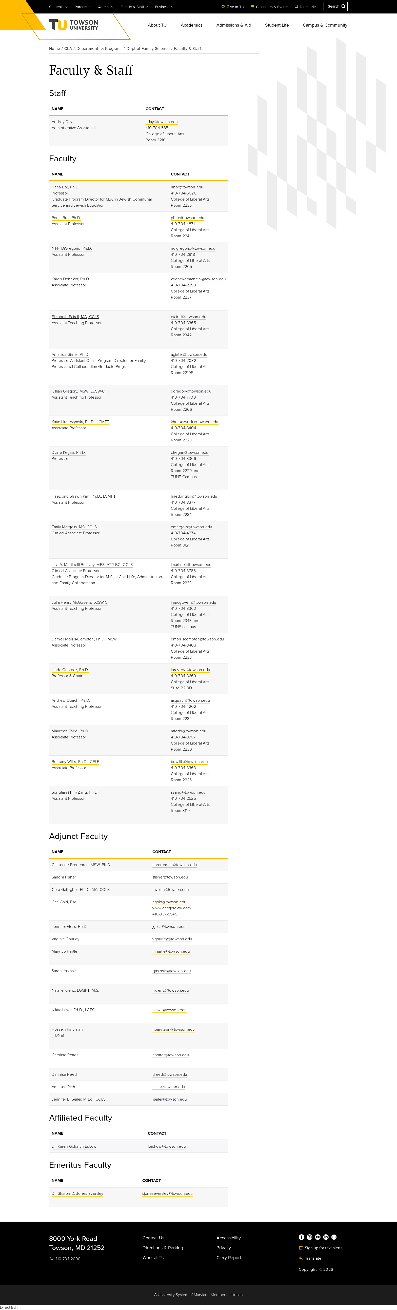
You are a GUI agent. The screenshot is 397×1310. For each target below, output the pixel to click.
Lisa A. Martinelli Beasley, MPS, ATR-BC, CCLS (92, 564)
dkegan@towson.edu (190, 452)
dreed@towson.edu (169, 1074)
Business (164, 7)
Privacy (223, 1247)
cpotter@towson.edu (170, 1055)
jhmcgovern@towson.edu (193, 602)
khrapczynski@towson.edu (195, 421)
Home (54, 48)
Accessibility (228, 1238)
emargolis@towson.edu (191, 527)
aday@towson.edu (162, 121)
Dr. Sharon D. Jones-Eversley (77, 1193)
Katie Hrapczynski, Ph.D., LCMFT (80, 421)
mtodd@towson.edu (189, 731)
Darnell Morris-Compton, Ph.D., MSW (84, 639)
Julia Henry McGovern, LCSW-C (80, 602)
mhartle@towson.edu (171, 951)
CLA (68, 48)
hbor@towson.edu (187, 187)
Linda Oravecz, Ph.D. (70, 669)
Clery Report (228, 1257)
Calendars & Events (269, 7)
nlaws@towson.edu (169, 1009)
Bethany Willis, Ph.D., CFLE (75, 761)
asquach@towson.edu (190, 700)
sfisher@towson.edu (170, 877)
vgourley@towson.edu (172, 939)
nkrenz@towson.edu (170, 990)
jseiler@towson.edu (169, 1099)
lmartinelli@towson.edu (191, 564)
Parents (83, 7)
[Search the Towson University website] (336, 6)
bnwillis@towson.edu (189, 761)
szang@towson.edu (188, 792)
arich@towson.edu (168, 1086)
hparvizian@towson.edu (173, 1029)
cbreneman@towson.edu (174, 864)
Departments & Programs (99, 48)
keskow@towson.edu (167, 1146)
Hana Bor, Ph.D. (66, 187)
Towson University (87, 26)
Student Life (277, 25)
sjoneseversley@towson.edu (167, 1193)
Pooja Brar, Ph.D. (66, 217)
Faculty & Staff (135, 7)
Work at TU (154, 1257)
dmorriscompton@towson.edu (197, 639)
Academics (192, 25)
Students (58, 7)
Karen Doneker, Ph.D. (71, 279)
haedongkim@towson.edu (194, 496)
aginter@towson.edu (189, 354)
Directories (305, 7)
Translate (310, 1258)
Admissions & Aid (233, 25)
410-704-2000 (65, 1258)
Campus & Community (325, 25)
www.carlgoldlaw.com (171, 908)
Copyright (308, 1269)
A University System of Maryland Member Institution (198, 1294)
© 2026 (326, 1269)
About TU (157, 25)
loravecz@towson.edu (190, 669)
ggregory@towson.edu (191, 391)
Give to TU (232, 7)
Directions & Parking (163, 1247)
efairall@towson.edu (188, 316)
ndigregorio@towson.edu (193, 248)
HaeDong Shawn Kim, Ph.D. (76, 496)
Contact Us (153, 1238)
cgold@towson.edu (169, 902)
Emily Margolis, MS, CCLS (74, 527)
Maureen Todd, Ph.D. (70, 731)
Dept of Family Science (148, 48)
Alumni (106, 7)
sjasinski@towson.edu (171, 970)
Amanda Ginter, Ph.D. (70, 354)
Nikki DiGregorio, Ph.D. (72, 248)
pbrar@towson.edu (188, 217)
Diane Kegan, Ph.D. (69, 452)
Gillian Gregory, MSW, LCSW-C (78, 391)
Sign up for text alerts (320, 1247)
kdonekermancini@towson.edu (198, 279)
